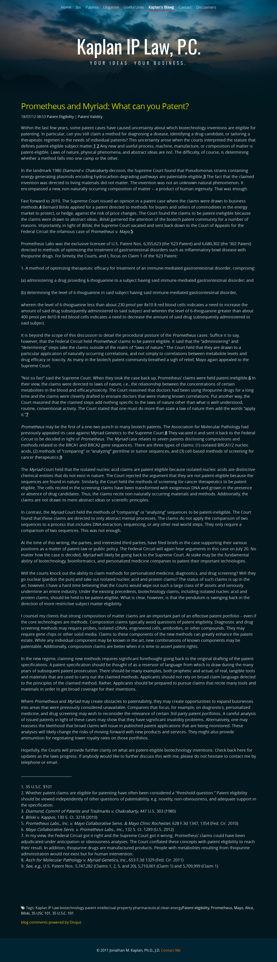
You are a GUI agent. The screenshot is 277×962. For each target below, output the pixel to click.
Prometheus (221, 907)
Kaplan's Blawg (161, 7)
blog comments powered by (51, 922)
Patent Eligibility (60, 116)
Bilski (25, 913)
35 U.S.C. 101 (63, 913)
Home (66, 7)
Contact (185, 7)
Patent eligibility (195, 907)
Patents (92, 7)
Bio (78, 7)
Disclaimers (206, 7)
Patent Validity (90, 116)
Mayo (238, 907)
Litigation (111, 7)
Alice (249, 907)
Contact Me (170, 950)
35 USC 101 (40, 913)
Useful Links (134, 7)
